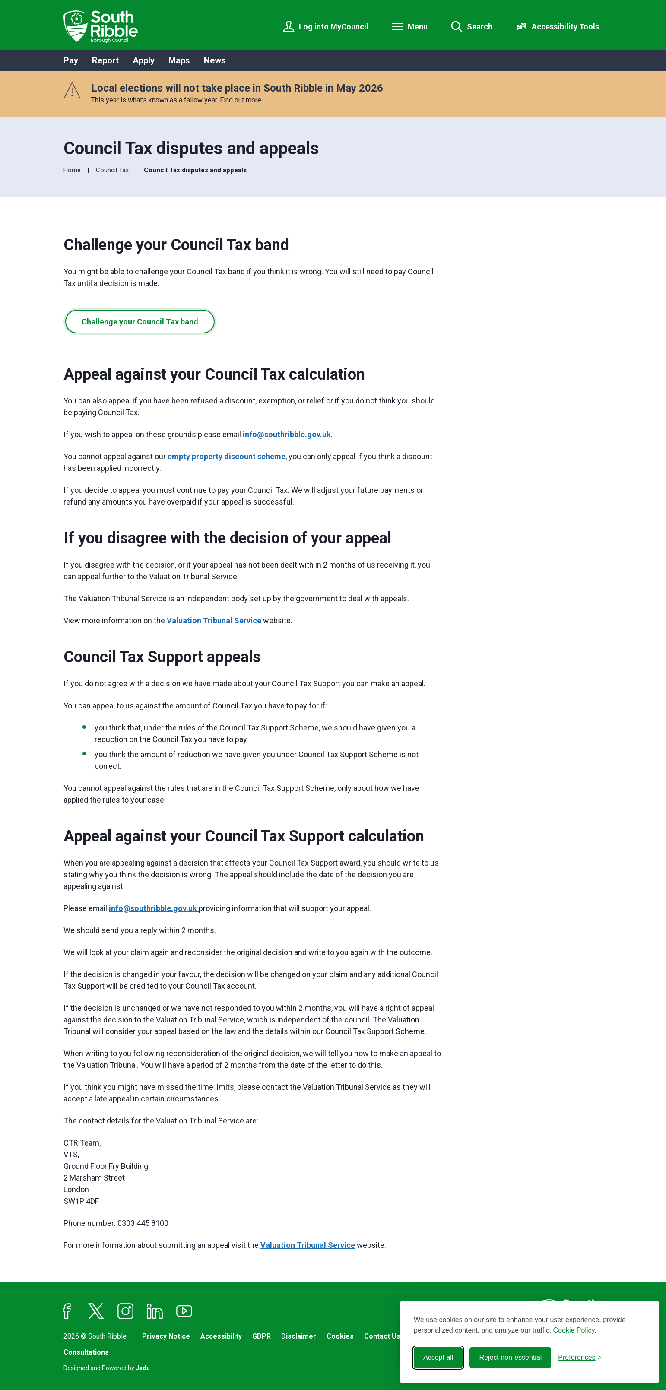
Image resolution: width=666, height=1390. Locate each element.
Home (72, 170)
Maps (179, 60)
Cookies (340, 1336)
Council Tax (112, 170)
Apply (144, 60)
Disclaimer (298, 1336)
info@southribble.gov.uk (287, 434)
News (215, 60)
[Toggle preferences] (580, 1357)
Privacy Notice (166, 1336)
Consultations (86, 1352)
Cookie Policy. (574, 1330)
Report (105, 60)
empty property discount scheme (226, 456)
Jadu (143, 1368)
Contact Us (382, 1336)
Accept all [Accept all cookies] (438, 1357)
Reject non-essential (510, 1357)
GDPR (261, 1336)
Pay (70, 60)
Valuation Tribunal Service (214, 620)
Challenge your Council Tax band (140, 321)
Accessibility (221, 1336)
